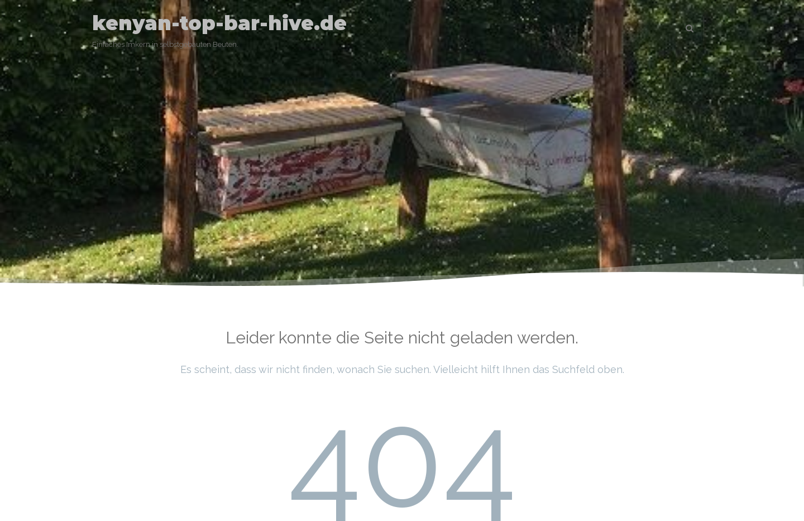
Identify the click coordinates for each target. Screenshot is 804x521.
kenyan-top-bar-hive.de (219, 23)
